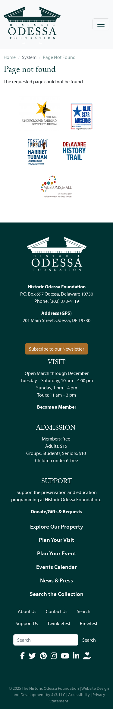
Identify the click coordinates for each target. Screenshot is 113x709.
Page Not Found (59, 57)
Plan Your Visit (56, 539)
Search (83, 611)
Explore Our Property (56, 526)
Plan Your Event (56, 553)
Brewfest (88, 623)
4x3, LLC (58, 694)
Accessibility (79, 694)
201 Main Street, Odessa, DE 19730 (56, 320)
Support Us (27, 623)
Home (10, 57)
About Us (27, 611)
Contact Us (56, 611)
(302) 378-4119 (64, 301)
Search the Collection (56, 593)
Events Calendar (56, 566)
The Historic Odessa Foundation (50, 688)
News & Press (56, 580)
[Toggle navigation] (101, 24)
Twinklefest (58, 623)
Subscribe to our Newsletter (56, 349)
